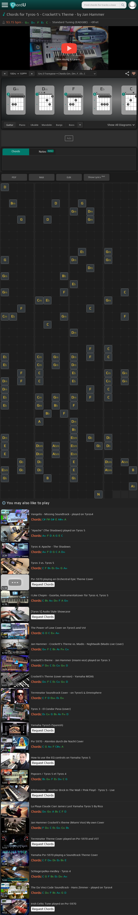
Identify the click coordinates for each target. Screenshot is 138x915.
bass (71, 124)
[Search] (122, 4)
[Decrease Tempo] (5, 73)
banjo (59, 124)
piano (22, 124)
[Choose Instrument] (80, 125)
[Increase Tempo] (32, 73)
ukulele (34, 124)
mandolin (47, 124)
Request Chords (43, 584)
